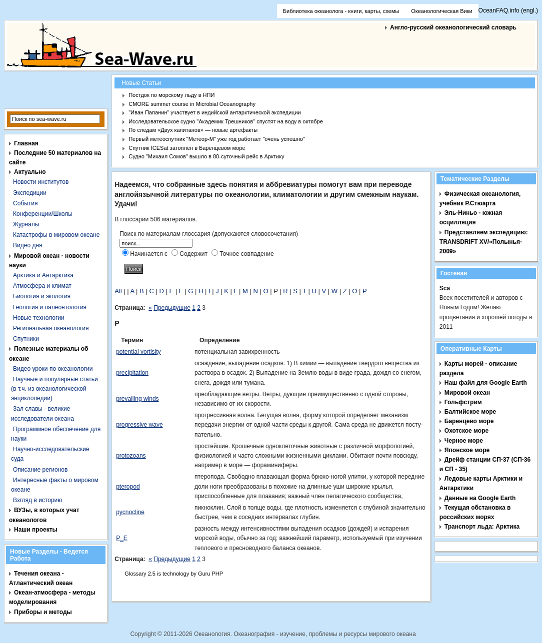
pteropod (128, 486)
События (25, 203)
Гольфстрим (463, 402)
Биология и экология (41, 296)
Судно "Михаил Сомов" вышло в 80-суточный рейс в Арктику (206, 156)
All (118, 291)
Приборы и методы (43, 612)
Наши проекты (36, 529)
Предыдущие (172, 307)
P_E (122, 538)
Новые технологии (38, 317)
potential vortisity (138, 351)
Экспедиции (29, 192)
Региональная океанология (50, 328)
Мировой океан (467, 392)
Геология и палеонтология (49, 307)
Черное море (463, 440)
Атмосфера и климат (42, 285)
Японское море (467, 450)
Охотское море (466, 430)
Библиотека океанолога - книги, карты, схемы (341, 11)
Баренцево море (469, 421)
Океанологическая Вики (441, 11)
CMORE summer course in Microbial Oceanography (192, 104)
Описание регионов (40, 469)
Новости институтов (40, 181)
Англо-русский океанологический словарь (453, 27)
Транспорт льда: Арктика (482, 526)
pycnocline (130, 512)
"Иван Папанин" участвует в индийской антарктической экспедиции (214, 112)
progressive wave (139, 424)
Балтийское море (470, 411)
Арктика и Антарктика (43, 275)
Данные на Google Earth (480, 498)
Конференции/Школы (42, 213)
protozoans (131, 455)
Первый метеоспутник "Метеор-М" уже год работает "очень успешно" (216, 139)
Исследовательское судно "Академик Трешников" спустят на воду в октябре (225, 121)
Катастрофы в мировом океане (56, 234)
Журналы (26, 224)
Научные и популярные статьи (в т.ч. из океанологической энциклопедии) (54, 389)
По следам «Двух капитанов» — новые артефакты (193, 130)
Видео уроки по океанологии (52, 368)
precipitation (132, 372)
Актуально (30, 171)
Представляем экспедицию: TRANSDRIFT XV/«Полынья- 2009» (484, 242)
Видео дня (27, 245)
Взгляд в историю (37, 500)
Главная (26, 143)
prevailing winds (137, 398)
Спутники (26, 338)
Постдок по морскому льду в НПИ (171, 95)
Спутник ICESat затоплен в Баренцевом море (186, 148)
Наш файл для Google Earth (485, 382)
